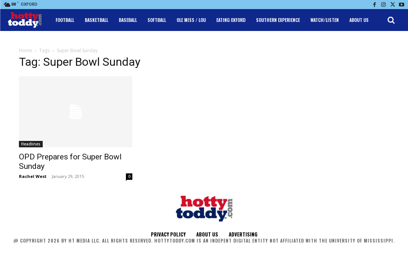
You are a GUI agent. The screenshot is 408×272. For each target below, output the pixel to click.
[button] (391, 20)
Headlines (30, 144)
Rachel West (33, 176)
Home (25, 50)
